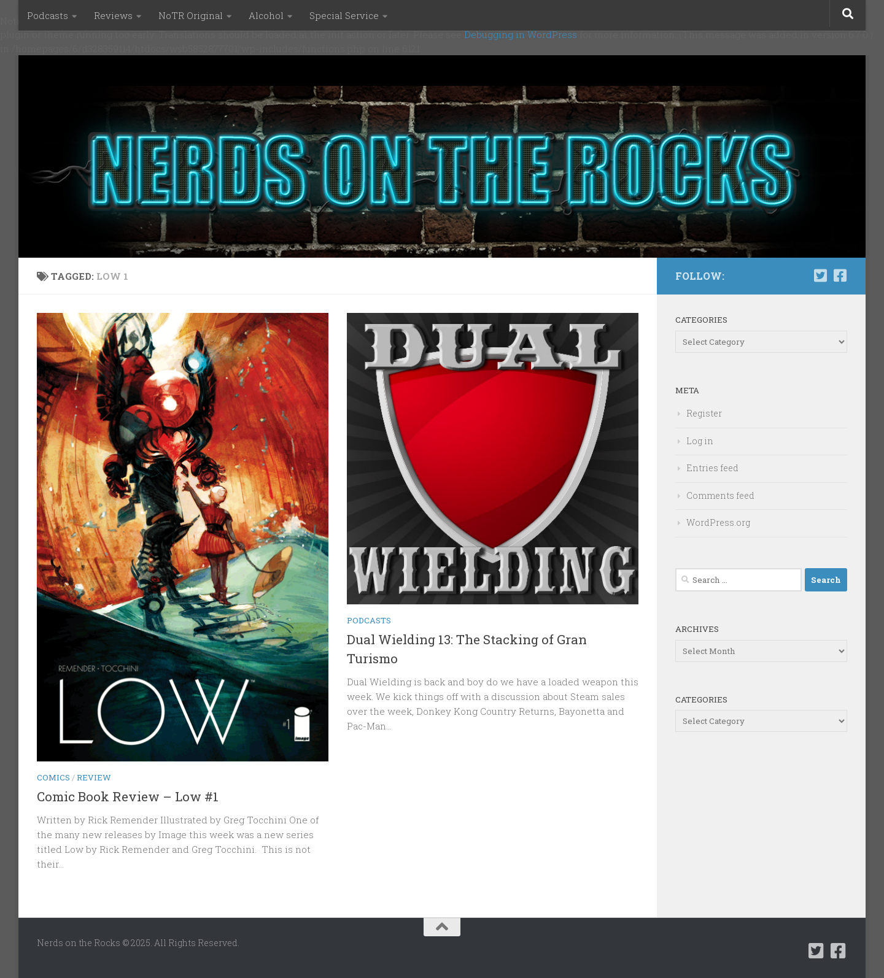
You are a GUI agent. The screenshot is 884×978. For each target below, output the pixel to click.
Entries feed (712, 468)
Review (94, 777)
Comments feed (720, 495)
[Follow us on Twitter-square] (820, 275)
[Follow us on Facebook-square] (839, 275)
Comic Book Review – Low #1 (128, 796)
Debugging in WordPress (520, 34)
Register (704, 413)
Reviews (113, 15)
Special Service (344, 15)
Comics (53, 777)
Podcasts (47, 15)
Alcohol (266, 15)
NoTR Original (190, 15)
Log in (699, 441)
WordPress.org (718, 522)
